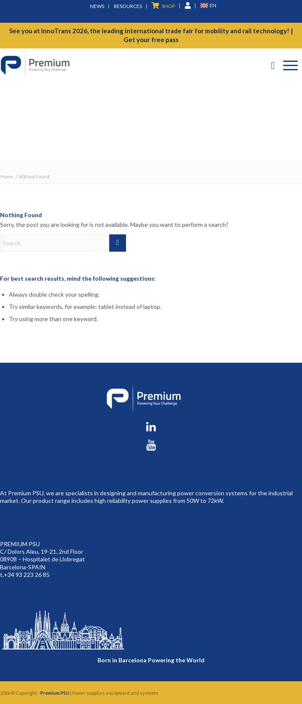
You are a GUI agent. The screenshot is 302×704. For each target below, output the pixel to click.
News (97, 6)
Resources (128, 6)
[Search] (273, 65)
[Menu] (290, 65)
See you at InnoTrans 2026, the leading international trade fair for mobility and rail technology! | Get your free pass (151, 35)
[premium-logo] (121, 65)
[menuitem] (97, 6)
